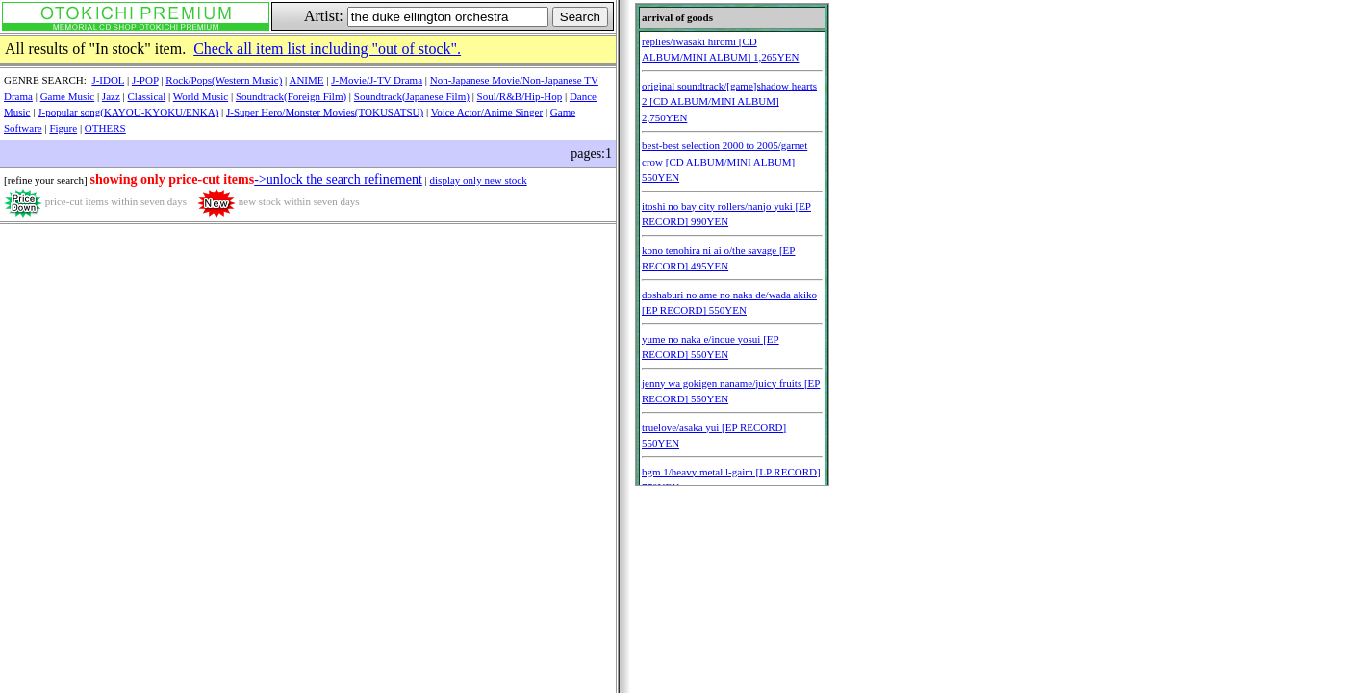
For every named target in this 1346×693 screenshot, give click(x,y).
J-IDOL (107, 80)
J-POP (145, 80)
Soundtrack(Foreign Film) (291, 96)
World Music (200, 96)
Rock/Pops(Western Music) (223, 80)
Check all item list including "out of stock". (327, 48)
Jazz (111, 96)
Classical (147, 96)
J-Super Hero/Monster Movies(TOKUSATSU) (324, 111)
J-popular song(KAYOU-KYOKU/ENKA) (128, 111)
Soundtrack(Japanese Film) (412, 96)
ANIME (306, 80)
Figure (63, 128)
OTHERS (105, 128)
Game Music (67, 96)
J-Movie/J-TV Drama (376, 80)
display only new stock (478, 180)
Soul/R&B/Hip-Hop (520, 96)
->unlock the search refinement (338, 179)
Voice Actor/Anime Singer (487, 111)
